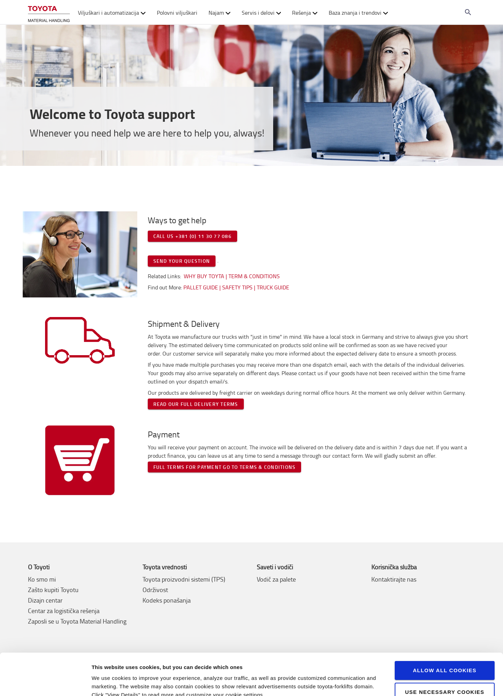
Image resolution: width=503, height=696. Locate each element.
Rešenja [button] (305, 12)
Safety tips (237, 287)
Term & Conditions (254, 276)
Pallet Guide (201, 287)
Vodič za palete (276, 579)
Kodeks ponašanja (167, 600)
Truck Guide (273, 287)
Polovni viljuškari (177, 12)
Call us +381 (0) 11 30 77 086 (192, 236)
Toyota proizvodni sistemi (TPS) (184, 579)
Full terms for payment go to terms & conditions (224, 467)
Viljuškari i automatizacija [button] (112, 12)
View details (107, 682)
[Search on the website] (468, 12)
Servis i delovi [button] (261, 12)
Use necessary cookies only (444, 663)
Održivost (155, 589)
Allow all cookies (444, 638)
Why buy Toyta (204, 276)
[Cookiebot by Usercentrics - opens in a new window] (45, 682)
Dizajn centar (45, 600)
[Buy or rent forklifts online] (49, 12)
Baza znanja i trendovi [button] (358, 12)
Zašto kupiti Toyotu (53, 589)
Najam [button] (220, 12)
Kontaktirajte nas (393, 579)
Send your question (181, 261)
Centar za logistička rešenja (64, 610)
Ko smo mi (42, 579)
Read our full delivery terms (195, 404)
